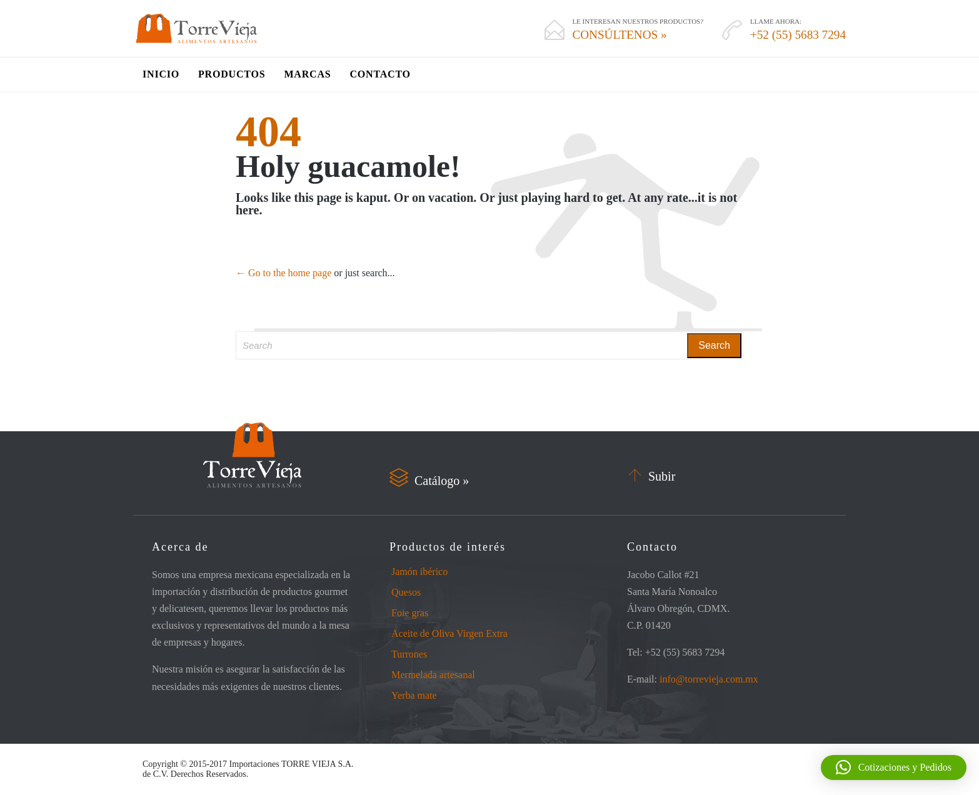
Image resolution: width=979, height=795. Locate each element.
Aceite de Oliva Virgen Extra (449, 633)
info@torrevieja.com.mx (709, 679)
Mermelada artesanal (433, 674)
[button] (893, 767)
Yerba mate (414, 695)
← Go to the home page (283, 273)
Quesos (406, 592)
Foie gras (409, 613)
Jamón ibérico (419, 571)
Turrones (409, 654)
